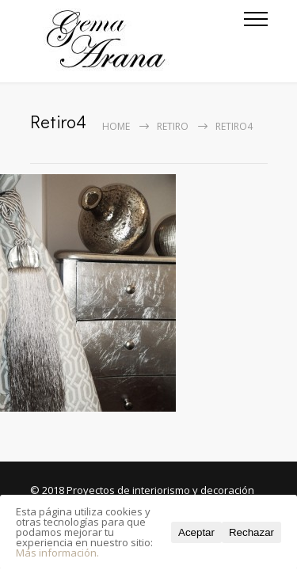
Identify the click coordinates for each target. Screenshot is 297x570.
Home (116, 126)
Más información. (57, 552)
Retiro (172, 126)
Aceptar (196, 532)
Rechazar (251, 532)
